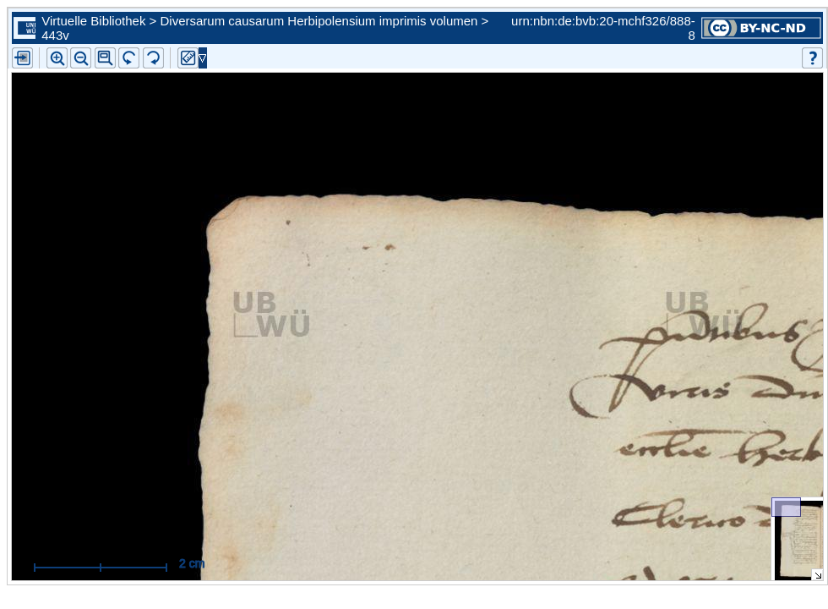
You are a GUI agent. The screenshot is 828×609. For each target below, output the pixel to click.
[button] (105, 58)
